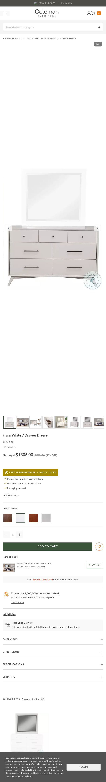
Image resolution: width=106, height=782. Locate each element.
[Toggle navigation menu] (5, 13)
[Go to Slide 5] (61, 422)
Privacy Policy (46, 773)
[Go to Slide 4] (48, 422)
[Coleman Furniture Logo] (47, 13)
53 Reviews (9, 447)
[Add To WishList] (99, 546)
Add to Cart (47, 546)
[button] (89, 13)
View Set (95, 565)
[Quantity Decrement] (6, 534)
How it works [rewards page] (17, 602)
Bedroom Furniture (12, 38)
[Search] (53, 27)
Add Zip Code (11, 495)
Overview (10, 639)
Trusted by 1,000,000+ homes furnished (35, 593)
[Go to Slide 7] (87, 422)
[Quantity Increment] (19, 534)
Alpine (9, 441)
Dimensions (11, 652)
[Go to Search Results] (99, 27)
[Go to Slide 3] (35, 422)
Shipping (9, 677)
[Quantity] (13, 534)
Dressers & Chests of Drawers (40, 38)
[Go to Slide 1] (10, 422)
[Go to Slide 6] (74, 422)
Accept (83, 767)
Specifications (13, 664)
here (29, 776)
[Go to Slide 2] (23, 422)
